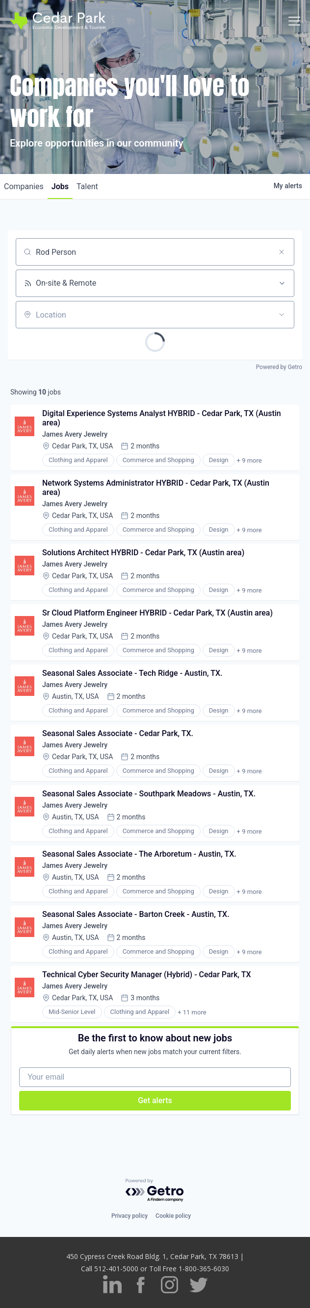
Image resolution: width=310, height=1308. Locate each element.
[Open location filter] (281, 314)
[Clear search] (281, 252)
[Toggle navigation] (294, 21)
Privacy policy (129, 1215)
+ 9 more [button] (249, 460)
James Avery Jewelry (74, 434)
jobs (60, 186)
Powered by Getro (279, 367)
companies (24, 186)
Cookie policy (173, 1215)
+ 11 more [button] (192, 1012)
